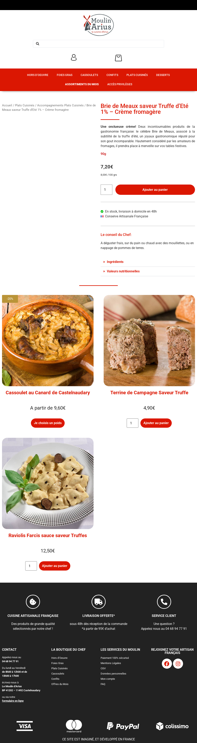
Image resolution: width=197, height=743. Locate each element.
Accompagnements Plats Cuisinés (60, 105)
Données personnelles (113, 673)
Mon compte (108, 678)
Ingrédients (115, 262)
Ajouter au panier (155, 190)
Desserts (163, 75)
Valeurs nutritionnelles (123, 271)
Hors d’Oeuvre (37, 75)
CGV (103, 668)
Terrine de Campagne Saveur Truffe (149, 392)
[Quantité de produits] (106, 190)
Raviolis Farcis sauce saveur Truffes (47, 535)
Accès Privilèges (119, 84)
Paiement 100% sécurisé (115, 657)
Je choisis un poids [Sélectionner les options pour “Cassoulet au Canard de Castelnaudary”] (48, 423)
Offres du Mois (59, 684)
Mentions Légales (111, 663)
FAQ (103, 684)
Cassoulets (89, 75)
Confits (112, 75)
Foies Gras (64, 75)
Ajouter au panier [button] (156, 423)
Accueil (7, 105)
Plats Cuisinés (137, 75)
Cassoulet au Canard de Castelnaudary (48, 392)
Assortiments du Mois (82, 84)
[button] (148, 262)
